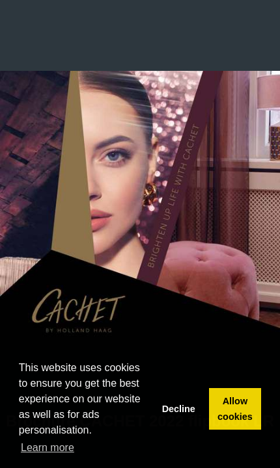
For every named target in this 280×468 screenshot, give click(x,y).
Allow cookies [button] (235, 409)
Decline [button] (178, 409)
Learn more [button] (47, 447)
